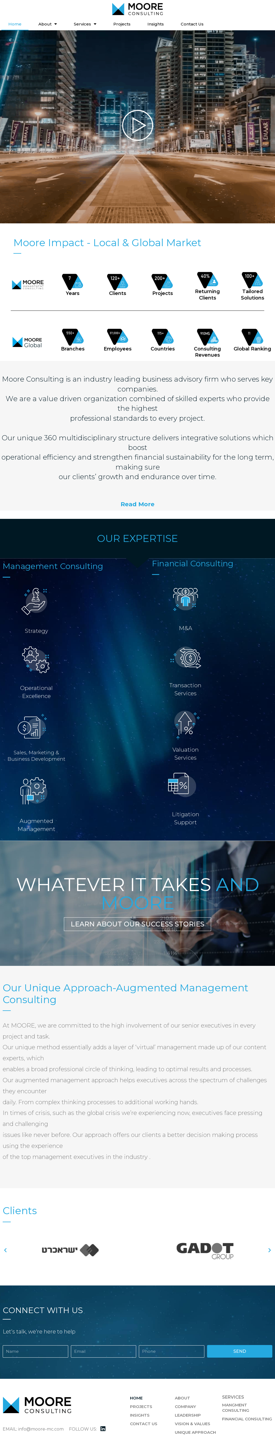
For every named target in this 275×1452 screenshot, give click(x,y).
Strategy (36, 630)
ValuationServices (185, 753)
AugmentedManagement (36, 824)
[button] (137, 504)
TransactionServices (185, 689)
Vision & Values (192, 1423)
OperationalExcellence (36, 691)
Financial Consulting (247, 1418)
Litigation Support (185, 818)
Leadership (188, 1415)
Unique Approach (195, 1432)
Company (185, 1406)
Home (14, 24)
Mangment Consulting (235, 1407)
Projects (122, 24)
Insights (155, 24)
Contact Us (192, 24)
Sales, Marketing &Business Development (36, 755)
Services (85, 24)
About (47, 24)
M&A (185, 628)
